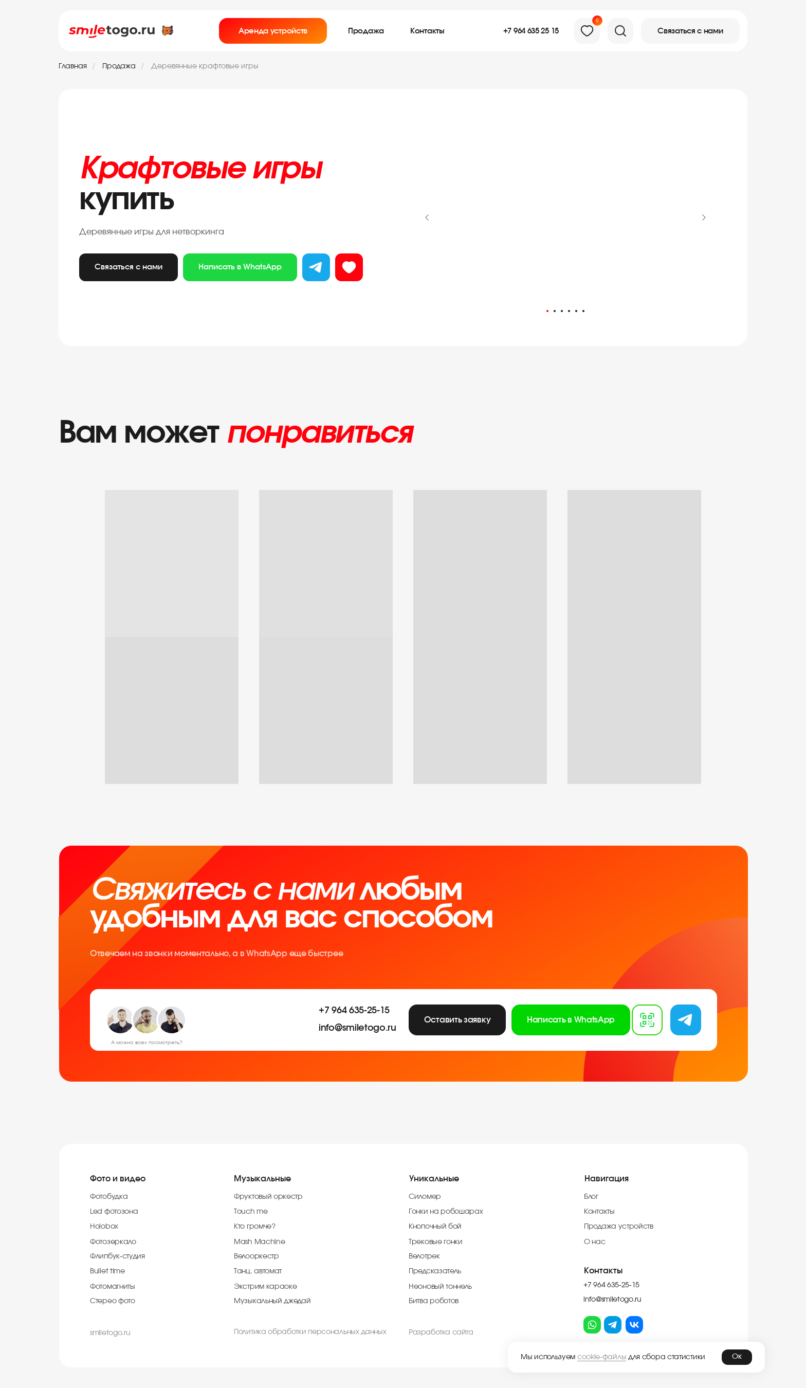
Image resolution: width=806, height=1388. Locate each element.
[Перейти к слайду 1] (547, 311)
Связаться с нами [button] (128, 267)
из (349, 267)
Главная (73, 66)
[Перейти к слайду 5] (576, 311)
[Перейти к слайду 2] (555, 311)
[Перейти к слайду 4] (569, 311)
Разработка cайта (441, 1332)
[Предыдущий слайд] (427, 217)
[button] (690, 31)
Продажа (119, 66)
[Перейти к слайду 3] (562, 311)
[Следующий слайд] (703, 217)
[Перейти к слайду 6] (583, 311)
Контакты (603, 1271)
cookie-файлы (601, 1357)
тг (316, 267)
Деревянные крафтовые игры (205, 66)
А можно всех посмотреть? (146, 1042)
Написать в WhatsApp (240, 267)
